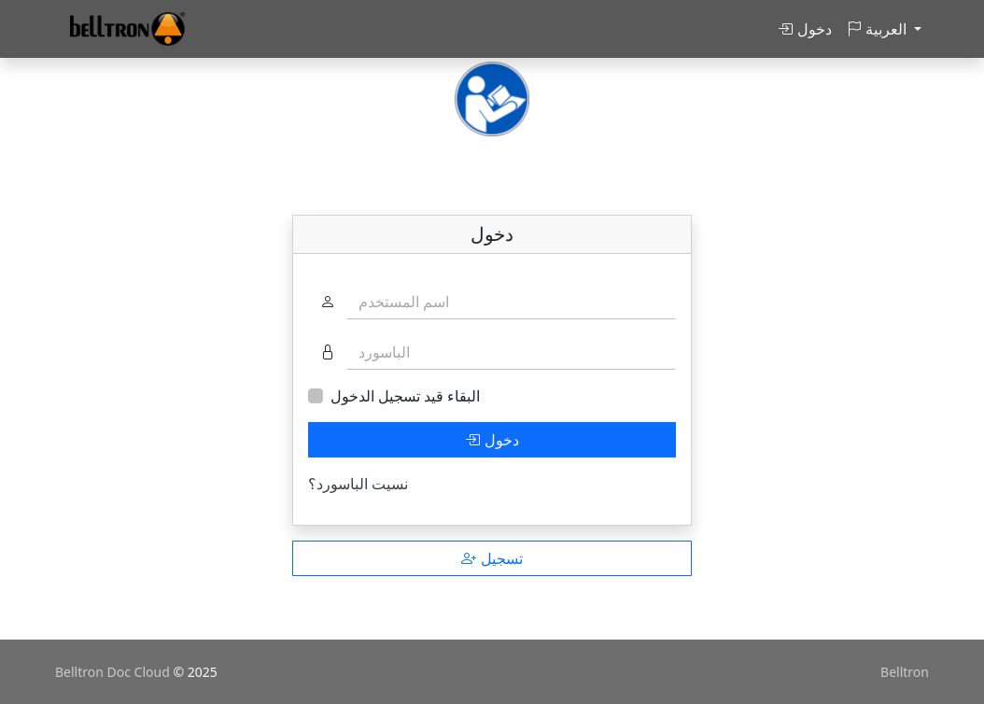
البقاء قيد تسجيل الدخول (405, 396)
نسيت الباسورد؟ (358, 483)
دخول (804, 29)
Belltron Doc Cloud (114, 672)
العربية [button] (878, 29)
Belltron (904, 672)
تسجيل (491, 558)
